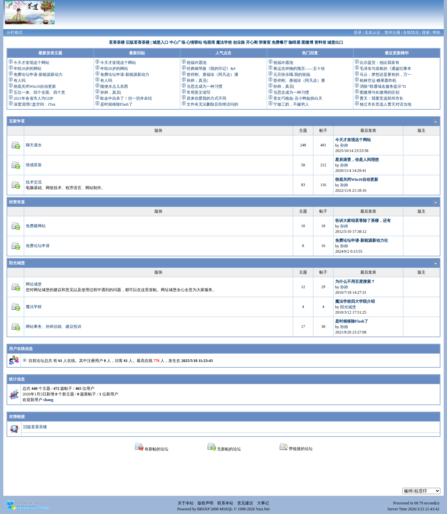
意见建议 (245, 503)
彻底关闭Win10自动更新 (35, 86)
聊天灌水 (34, 145)
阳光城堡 (17, 263)
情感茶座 (34, 165)
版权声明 (205, 503)
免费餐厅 (280, 42)
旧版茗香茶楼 (138, 42)
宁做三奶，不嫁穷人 (291, 104)
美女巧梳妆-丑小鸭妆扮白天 (297, 98)
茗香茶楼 (117, 42)
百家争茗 (17, 121)
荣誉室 (265, 42)
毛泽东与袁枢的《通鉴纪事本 (385, 68)
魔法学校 (224, 42)
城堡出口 (335, 42)
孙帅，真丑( (110, 92)
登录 (358, 32)
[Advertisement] (223, 473)
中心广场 (177, 42)
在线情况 (411, 32)
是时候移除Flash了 (116, 104)
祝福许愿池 (196, 62)
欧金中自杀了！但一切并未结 (126, 98)
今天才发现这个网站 (31, 62)
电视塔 (209, 42)
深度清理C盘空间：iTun (34, 104)
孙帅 (344, 145)
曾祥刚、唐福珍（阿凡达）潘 (212, 74)
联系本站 (225, 503)
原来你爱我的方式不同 (206, 98)
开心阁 (252, 42)
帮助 (436, 32)
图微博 (307, 42)
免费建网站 (36, 226)
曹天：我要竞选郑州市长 (381, 98)
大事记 (263, 503)
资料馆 (320, 42)
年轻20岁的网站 (27, 68)
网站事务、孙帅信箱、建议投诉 (53, 326)
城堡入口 (160, 42)
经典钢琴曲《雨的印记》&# (211, 68)
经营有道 (17, 202)
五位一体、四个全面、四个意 (39, 92)
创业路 (239, 42)
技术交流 (34, 182)
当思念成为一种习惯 (204, 86)
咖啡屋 (294, 42)
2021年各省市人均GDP (33, 98)
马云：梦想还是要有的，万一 (385, 74)
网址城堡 (34, 284)
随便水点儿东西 (114, 86)
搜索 (426, 32)
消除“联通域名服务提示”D (383, 86)
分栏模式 (14, 32)
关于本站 (186, 503)
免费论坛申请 (38, 245)
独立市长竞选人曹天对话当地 (385, 104)
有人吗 (19, 80)
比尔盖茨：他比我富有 (379, 62)
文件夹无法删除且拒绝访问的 (212, 104)
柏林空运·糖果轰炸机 (378, 80)
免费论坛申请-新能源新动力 (38, 74)
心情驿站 (194, 42)
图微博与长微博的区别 (379, 92)
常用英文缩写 (198, 92)
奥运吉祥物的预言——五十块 (299, 68)
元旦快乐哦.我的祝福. (292, 74)
